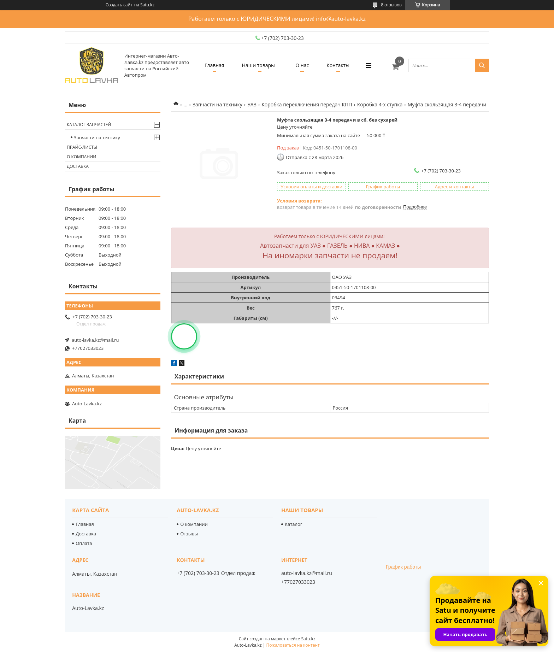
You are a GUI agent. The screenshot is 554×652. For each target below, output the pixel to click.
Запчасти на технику (217, 104)
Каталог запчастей (89, 125)
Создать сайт (119, 4)
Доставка (78, 166)
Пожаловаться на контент (292, 645)
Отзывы (189, 533)
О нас (302, 65)
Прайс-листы (82, 147)
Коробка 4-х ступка (379, 104)
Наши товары (258, 65)
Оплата (84, 543)
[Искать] (482, 65)
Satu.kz (308, 639)
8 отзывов (391, 5)
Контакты (337, 65)
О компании (81, 157)
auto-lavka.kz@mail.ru (95, 340)
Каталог (293, 524)
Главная (214, 65)
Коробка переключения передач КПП (306, 104)
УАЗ (252, 104)
